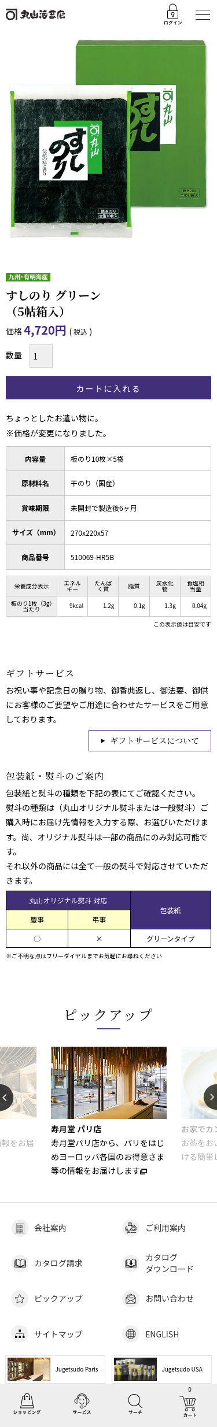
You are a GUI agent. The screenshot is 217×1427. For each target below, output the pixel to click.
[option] (108, 1112)
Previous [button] (6, 1097)
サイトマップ (58, 1334)
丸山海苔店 (35, 14)
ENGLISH (162, 1334)
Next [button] (210, 1097)
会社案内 (50, 1227)
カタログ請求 (58, 1263)
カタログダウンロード (169, 1262)
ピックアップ (109, 1014)
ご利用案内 (165, 1227)
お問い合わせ (169, 1298)
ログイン (173, 14)
